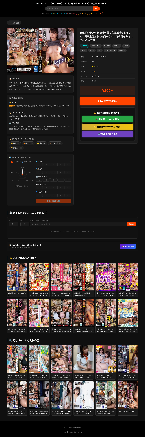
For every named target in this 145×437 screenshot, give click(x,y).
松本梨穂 (12, 106)
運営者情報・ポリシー (76, 432)
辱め (59, 116)
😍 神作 (15, 143)
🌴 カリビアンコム (59, 13)
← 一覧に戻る (14, 22)
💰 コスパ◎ (55, 143)
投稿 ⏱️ (131, 224)
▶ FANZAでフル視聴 (107, 100)
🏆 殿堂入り (16, 148)
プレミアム (95, 71)
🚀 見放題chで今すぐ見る (107, 119)
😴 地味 (41, 143)
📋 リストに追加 (128, 246)
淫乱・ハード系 (110, 50)
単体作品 (17, 119)
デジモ (53, 116)
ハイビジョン (13, 116)
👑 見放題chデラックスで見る (107, 126)
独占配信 (24, 116)
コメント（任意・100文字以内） (39, 221)
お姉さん (32, 116)
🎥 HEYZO (83, 13)
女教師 (39, 116)
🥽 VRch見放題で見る (107, 134)
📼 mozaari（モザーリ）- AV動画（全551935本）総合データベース (72, 3)
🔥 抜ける (28, 143)
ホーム (63, 432)
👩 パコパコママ (96, 13)
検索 (96, 8)
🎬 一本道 (72, 13)
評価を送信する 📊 (53, 201)
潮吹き (46, 116)
